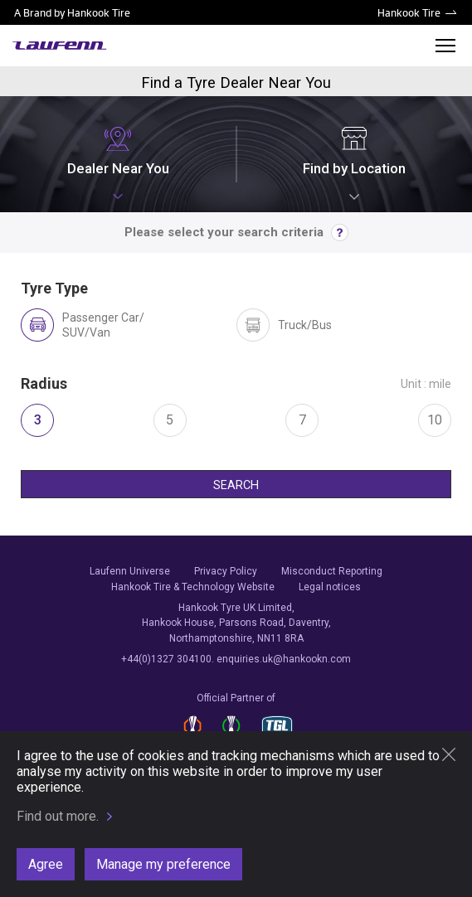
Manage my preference (163, 864)
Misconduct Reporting (331, 571)
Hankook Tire (408, 12)
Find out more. (58, 816)
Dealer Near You (118, 151)
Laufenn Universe (130, 571)
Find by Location (354, 151)
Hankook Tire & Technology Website (193, 587)
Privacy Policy (225, 571)
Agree (45, 864)
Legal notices (330, 587)
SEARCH (236, 485)
